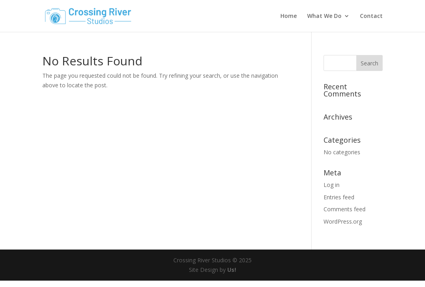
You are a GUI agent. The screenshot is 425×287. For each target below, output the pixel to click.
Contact (371, 16)
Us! (231, 269)
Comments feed (344, 209)
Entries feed (339, 197)
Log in (332, 185)
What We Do (324, 16)
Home (288, 16)
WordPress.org (343, 221)
